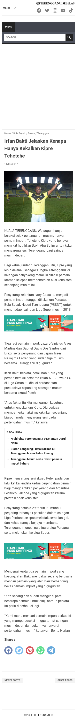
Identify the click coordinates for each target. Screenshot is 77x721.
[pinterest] (30, 650)
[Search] (35, 37)
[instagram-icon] (55, 10)
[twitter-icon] (47, 10)
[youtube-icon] (63, 10)
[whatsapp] (40, 650)
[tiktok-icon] (71, 10)
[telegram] (51, 650)
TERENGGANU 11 (43, 715)
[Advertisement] (38, 84)
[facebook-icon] (39, 10)
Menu (8, 26)
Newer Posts (12, 680)
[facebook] (8, 650)
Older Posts (64, 680)
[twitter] (19, 650)
